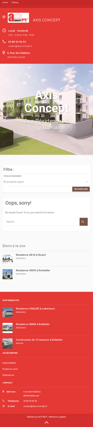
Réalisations (8, 375)
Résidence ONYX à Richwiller (33, 270)
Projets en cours (10, 369)
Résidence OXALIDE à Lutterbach (35, 308)
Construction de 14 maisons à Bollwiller (39, 339)
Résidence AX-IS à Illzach (31, 254)
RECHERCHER (81, 189)
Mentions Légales (57, 417)
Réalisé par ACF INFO (37, 417)
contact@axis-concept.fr (35, 406)
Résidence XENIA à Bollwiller (33, 324)
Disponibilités (9, 363)
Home (5, 2)
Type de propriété (12, 176)
